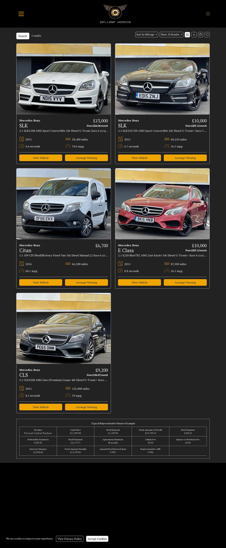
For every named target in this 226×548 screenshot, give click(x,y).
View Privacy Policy (70, 539)
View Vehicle (41, 158)
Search (23, 36)
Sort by (145, 34)
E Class (126, 250)
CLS (23, 375)
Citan (25, 250)
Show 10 (170, 34)
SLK (23, 125)
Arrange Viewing (86, 158)
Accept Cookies (97, 539)
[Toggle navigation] (21, 13)
